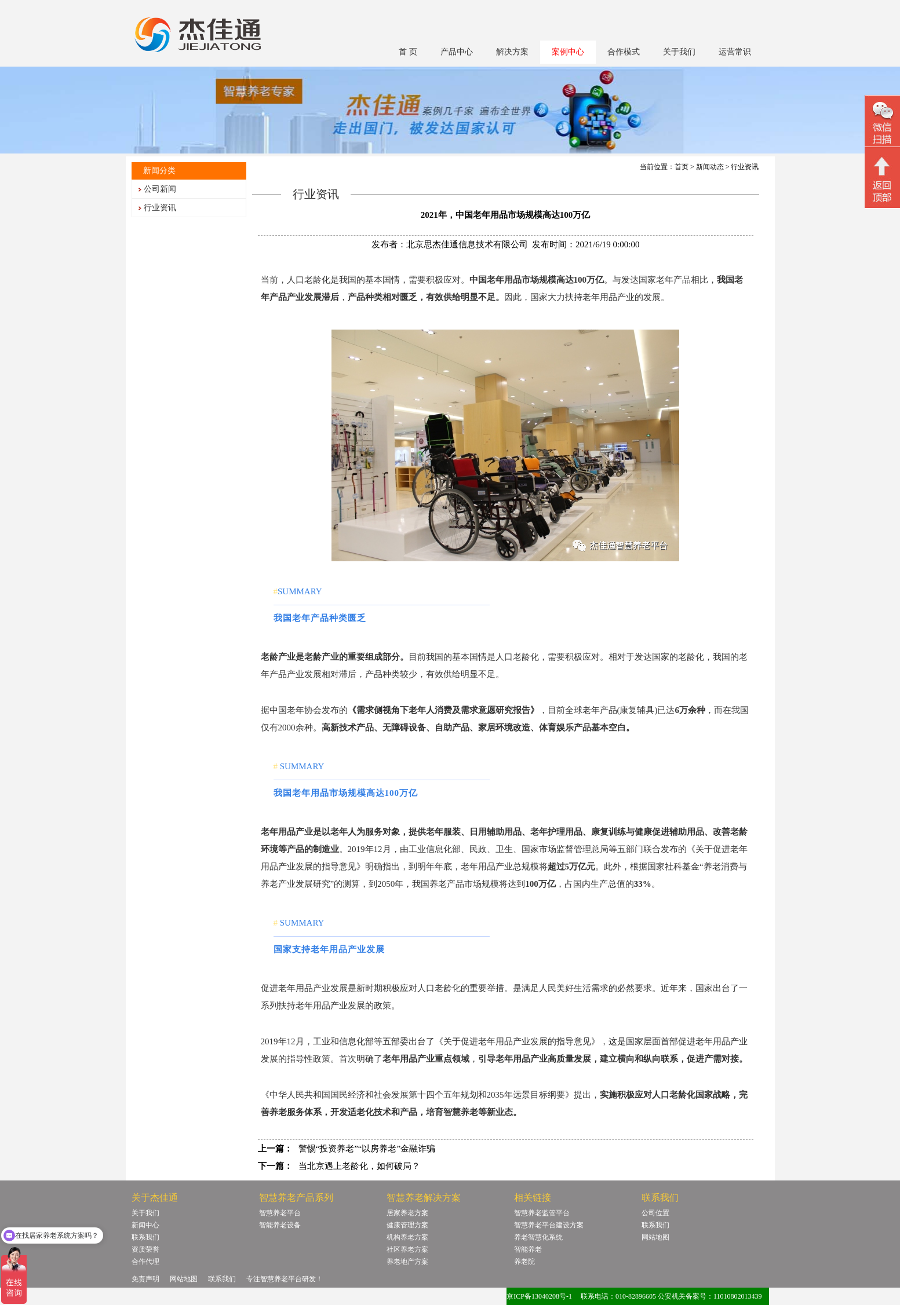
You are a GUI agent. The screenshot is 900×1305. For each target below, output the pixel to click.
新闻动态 (710, 167)
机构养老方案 (407, 1237)
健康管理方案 (407, 1225)
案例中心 (568, 51)
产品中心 (456, 51)
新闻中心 (145, 1225)
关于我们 (679, 51)
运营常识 (735, 51)
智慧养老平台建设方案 (549, 1225)
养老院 (524, 1262)
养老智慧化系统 (538, 1237)
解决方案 (512, 51)
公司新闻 (160, 189)
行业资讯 (160, 207)
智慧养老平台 (280, 1213)
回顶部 (882, 179)
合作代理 (145, 1262)
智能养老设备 (280, 1225)
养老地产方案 (407, 1262)
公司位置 (655, 1213)
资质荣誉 (145, 1249)
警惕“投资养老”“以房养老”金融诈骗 (367, 1148)
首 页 (408, 51)
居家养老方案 (407, 1213)
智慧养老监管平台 (542, 1213)
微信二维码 (882, 122)
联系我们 (145, 1237)
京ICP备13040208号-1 (539, 1296)
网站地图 (655, 1237)
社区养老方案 (407, 1249)
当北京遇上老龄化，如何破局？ (359, 1166)
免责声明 (145, 1279)
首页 (681, 167)
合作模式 (623, 51)
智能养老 (528, 1249)
